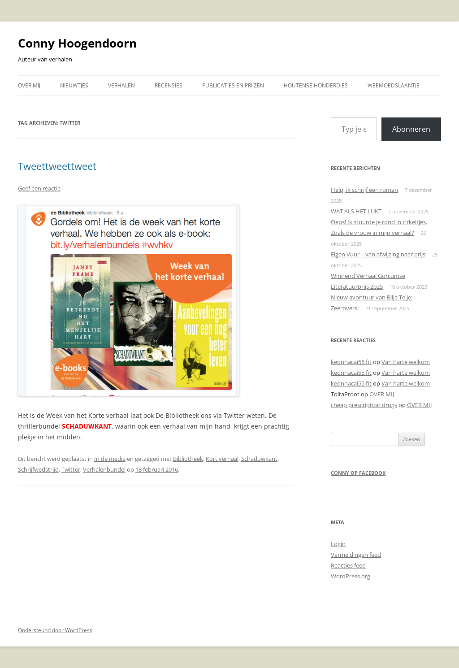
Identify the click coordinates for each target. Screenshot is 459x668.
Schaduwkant (259, 459)
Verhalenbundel (104, 469)
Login (338, 544)
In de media (110, 459)
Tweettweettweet (57, 166)
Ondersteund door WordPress (55, 630)
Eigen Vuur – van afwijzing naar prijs (378, 254)
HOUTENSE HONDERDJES (316, 85)
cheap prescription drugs (364, 405)
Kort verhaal (222, 459)
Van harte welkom (405, 362)
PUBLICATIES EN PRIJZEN (233, 85)
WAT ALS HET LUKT (356, 211)
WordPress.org (350, 576)
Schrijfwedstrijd (38, 469)
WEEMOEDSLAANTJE (394, 85)
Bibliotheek (188, 459)
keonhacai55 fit (351, 362)
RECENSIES (168, 85)
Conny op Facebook (358, 472)
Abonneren (411, 129)
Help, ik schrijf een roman (364, 190)
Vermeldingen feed (356, 555)
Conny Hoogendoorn (77, 43)
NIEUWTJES (74, 85)
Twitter (70, 469)
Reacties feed (348, 565)
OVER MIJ (29, 85)
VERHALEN (121, 85)
